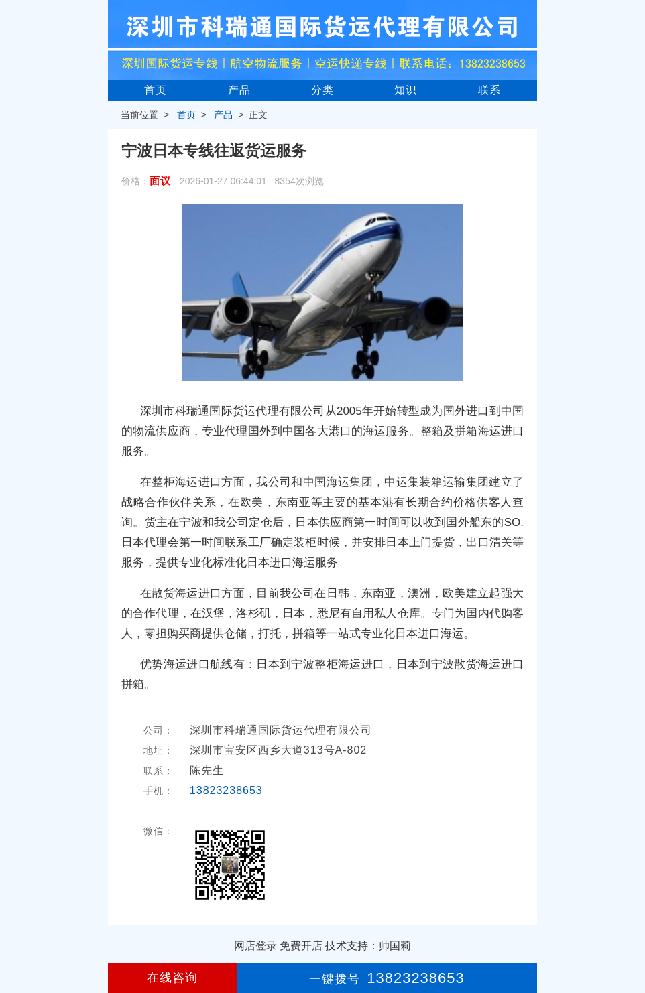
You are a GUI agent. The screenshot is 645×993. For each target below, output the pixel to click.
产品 (239, 90)
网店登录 (255, 945)
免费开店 (301, 945)
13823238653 (226, 790)
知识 (405, 90)
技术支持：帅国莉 (368, 945)
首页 (155, 90)
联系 (489, 90)
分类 (322, 90)
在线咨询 (172, 977)
